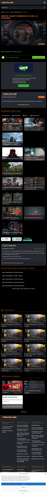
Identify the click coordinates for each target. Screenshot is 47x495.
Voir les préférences (24, 490)
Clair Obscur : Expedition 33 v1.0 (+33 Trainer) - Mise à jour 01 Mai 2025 (23, 460)
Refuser (23, 487)
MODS (25, 115)
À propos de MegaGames (7, 469)
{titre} (23, 493)
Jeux (7, 12)
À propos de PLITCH (23, 85)
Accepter (23, 484)
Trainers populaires (21, 471)
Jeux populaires (20, 469)
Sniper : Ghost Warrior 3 (16, 12)
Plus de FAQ (23, 411)
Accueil (2, 12)
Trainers (25, 12)
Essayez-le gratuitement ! (38, 57)
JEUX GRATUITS (34, 115)
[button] (45, 473)
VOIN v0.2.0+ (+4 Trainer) (22, 453)
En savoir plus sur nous (23, 104)
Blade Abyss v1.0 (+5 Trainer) (23, 456)
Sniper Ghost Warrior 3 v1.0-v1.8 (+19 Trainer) (13, 282)
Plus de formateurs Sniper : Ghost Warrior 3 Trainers (23, 288)
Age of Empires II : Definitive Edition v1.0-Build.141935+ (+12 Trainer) (23, 434)
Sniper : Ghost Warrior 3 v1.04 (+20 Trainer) (12, 272)
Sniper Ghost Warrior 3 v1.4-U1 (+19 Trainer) (13, 285)
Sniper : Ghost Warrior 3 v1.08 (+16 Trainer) (12, 279)
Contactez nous (5, 471)
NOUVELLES (5, 115)
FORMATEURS (16, 115)
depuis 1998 (41, 97)
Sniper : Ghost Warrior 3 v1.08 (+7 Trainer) (12, 275)
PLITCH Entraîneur (36, 425)
